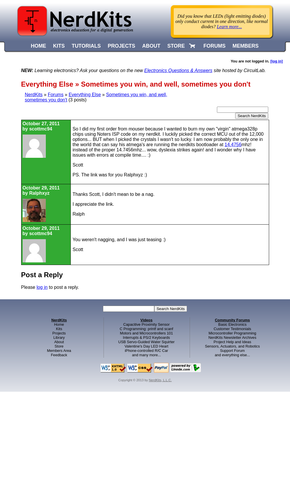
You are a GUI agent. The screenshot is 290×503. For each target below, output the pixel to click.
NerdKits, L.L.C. (160, 380)
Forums (56, 94)
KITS (59, 46)
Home (59, 324)
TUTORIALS (86, 46)
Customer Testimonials (232, 329)
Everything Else (85, 94)
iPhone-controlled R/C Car (146, 350)
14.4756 (233, 144)
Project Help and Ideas (232, 342)
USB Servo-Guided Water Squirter (146, 342)
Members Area (59, 350)
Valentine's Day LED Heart (146, 346)
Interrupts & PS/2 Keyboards (146, 337)
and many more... (146, 355)
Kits (59, 329)
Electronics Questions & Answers (178, 70)
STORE (176, 46)
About (59, 342)
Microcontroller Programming (232, 333)
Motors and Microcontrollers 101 (146, 333)
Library (59, 337)
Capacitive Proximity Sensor (146, 324)
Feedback (59, 355)
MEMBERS (246, 46)
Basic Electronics (232, 324)
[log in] (276, 61)
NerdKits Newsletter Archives (232, 337)
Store (59, 346)
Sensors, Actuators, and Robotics (232, 346)
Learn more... (229, 26)
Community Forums (232, 320)
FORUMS (215, 46)
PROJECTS (121, 46)
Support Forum (232, 350)
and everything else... (232, 355)
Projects (59, 333)
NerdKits (34, 94)
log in (42, 287)
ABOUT (151, 46)
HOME (38, 46)
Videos (146, 320)
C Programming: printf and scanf (146, 329)
